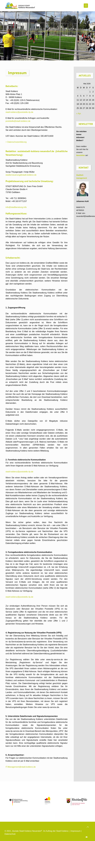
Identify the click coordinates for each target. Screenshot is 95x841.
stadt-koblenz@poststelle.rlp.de (19, 112)
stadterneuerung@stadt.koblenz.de (21, 175)
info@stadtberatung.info (16, 207)
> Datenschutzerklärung (16, 142)
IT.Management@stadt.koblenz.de (21, 767)
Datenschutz (10, 834)
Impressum (76, 831)
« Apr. (78, 113)
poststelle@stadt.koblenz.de (18, 121)
